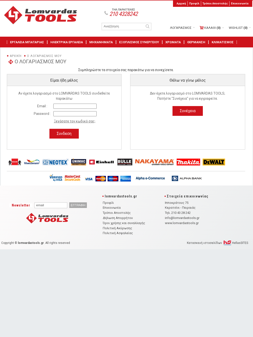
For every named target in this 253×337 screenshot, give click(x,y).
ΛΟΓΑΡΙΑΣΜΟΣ (181, 28)
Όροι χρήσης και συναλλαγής (124, 223)
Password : (42, 114)
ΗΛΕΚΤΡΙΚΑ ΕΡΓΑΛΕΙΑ (66, 42)
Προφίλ (194, 3)
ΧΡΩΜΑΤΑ (173, 42)
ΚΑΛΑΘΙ (210, 28)
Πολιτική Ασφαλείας (118, 233)
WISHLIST (238, 28)
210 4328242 (123, 14)
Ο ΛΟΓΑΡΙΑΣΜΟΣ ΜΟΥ (44, 56)
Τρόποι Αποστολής (215, 3)
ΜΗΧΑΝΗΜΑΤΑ (101, 42)
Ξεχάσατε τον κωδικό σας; (74, 121)
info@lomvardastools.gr (182, 218)
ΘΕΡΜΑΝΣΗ (196, 42)
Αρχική (181, 3)
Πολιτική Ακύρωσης (117, 228)
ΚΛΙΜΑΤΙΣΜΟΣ (223, 42)
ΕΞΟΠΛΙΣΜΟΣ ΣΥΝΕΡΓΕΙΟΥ (139, 42)
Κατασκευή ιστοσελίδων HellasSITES (217, 243)
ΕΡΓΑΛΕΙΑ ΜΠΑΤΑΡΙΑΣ (27, 42)
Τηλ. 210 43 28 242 (178, 213)
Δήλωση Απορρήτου (118, 218)
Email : (42, 106)
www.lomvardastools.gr (182, 223)
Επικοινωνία (239, 3)
